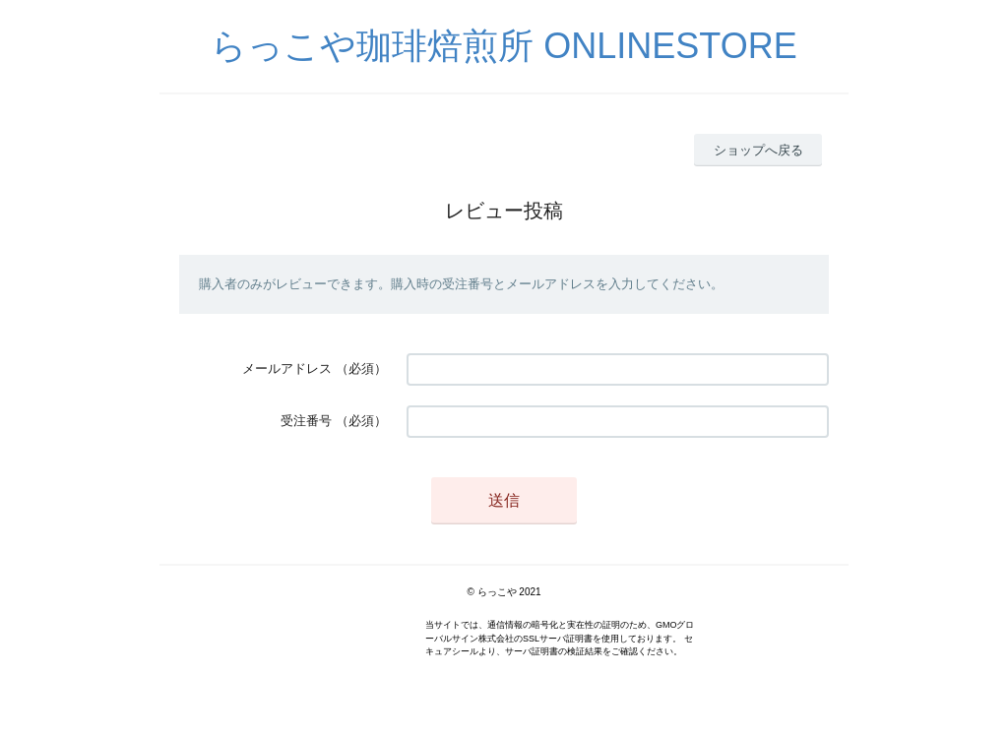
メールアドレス (287, 368)
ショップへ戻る (758, 150)
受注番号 (306, 420)
